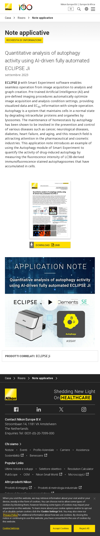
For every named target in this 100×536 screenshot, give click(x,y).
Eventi (23, 450)
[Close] (94, 498)
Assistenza (82, 450)
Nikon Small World (47, 474)
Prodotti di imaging (16, 488)
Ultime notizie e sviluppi (19, 469)
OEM (27, 474)
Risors (21, 17)
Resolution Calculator (81, 469)
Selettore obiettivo (50, 469)
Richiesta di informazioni (23, 40)
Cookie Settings (11, 528)
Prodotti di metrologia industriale (57, 488)
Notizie (9, 450)
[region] (50, 514)
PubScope (11, 474)
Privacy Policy (10, 514)
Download (48, 245)
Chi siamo (11, 444)
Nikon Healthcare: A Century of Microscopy (25, 6)
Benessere (36, 455)
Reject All (84, 528)
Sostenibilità (12, 455)
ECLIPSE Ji (12, 82)
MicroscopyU (76, 474)
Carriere (65, 450)
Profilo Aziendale (43, 450)
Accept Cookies (61, 528)
